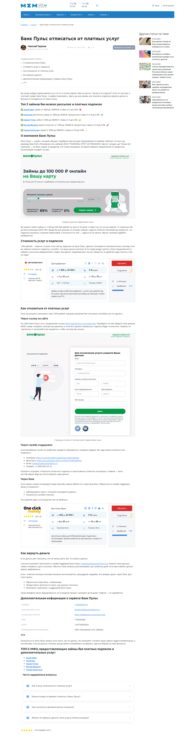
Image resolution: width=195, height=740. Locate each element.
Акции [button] (90, 15)
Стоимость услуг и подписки (36, 67)
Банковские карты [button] (42, 15)
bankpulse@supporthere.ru (44, 463)
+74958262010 (81, 604)
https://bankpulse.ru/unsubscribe (80, 323)
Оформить (122, 263)
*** (25, 83)
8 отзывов (32, 274)
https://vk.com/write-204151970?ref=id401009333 (59, 460)
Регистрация (168, 5)
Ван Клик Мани (58, 508)
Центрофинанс (58, 263)
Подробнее (122, 270)
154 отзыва (33, 521)
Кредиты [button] (60, 15)
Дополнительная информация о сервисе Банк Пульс (47, 79)
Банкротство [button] (76, 15)
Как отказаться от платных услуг (38, 71)
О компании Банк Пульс (34, 62)
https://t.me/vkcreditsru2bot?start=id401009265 (57, 457)
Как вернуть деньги (32, 75)
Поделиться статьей (122, 47)
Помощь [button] (103, 15)
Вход (155, 5)
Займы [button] (26, 15)
